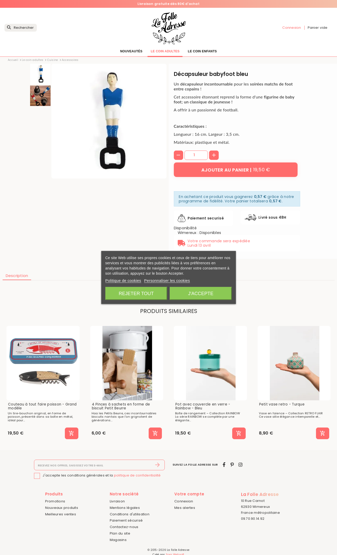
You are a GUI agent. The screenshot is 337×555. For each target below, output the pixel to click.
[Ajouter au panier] (236, 169)
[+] (214, 155)
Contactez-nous (124, 526)
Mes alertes (184, 507)
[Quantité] (196, 155)
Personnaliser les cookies (167, 280)
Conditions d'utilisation (129, 514)
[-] (178, 155)
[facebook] (224, 464)
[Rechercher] (20, 28)
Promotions (55, 501)
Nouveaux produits (61, 507)
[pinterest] (232, 464)
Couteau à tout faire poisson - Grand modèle (42, 406)
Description (17, 275)
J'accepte (200, 293)
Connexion (183, 501)
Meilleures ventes (60, 514)
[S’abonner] (157, 465)
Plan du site (120, 533)
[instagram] (240, 464)
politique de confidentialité (137, 475)
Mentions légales (125, 507)
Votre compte (189, 494)
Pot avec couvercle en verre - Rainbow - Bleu (202, 406)
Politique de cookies (123, 280)
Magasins (118, 539)
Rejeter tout (136, 293)
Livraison (117, 501)
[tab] (17, 276)
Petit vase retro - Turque (282, 404)
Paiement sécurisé (126, 520)
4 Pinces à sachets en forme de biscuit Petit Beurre (121, 406)
